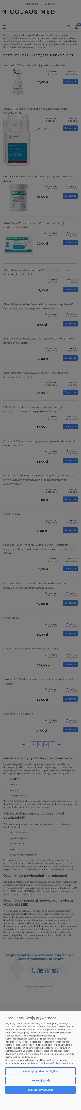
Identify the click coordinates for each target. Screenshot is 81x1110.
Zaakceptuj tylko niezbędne (40, 1071)
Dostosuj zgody (40, 1080)
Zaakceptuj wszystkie (40, 1089)
